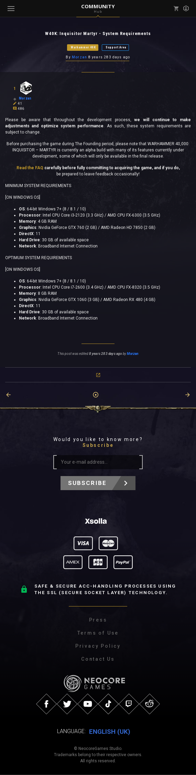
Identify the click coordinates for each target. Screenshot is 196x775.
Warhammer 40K (83, 47)
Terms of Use (98, 634)
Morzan (79, 58)
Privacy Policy (98, 647)
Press (98, 621)
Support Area (116, 47)
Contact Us (98, 660)
